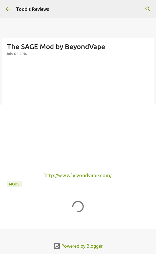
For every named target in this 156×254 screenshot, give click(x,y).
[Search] (148, 9)
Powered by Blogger (78, 246)
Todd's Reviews (32, 9)
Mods (14, 184)
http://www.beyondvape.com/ (78, 175)
